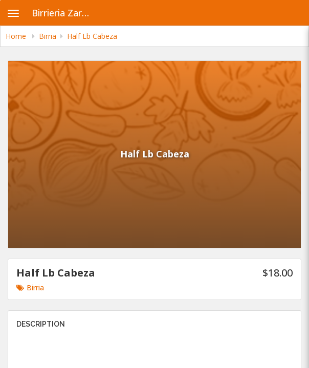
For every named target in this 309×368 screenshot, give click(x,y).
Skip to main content (0, 0)
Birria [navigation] (47, 36)
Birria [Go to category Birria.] (30, 287)
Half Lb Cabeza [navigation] (92, 36)
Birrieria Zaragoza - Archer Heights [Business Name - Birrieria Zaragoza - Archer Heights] (65, 13)
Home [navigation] (17, 36)
